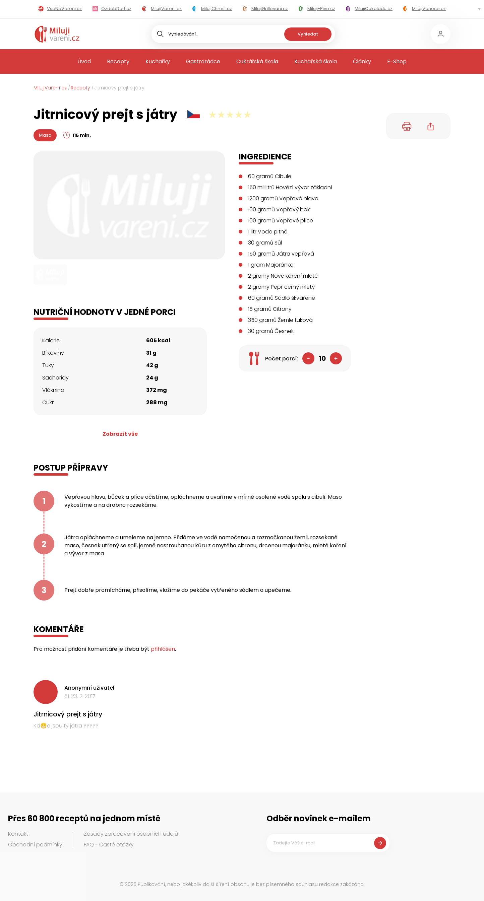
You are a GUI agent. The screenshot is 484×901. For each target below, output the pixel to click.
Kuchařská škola (315, 61)
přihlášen (163, 649)
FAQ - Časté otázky (109, 844)
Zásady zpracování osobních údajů (131, 834)
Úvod (84, 61)
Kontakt (18, 834)
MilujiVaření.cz (50, 87)
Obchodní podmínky (35, 844)
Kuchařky (157, 61)
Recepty (118, 61)
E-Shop (397, 61)
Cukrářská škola (257, 61)
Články (362, 61)
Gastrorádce (203, 61)
